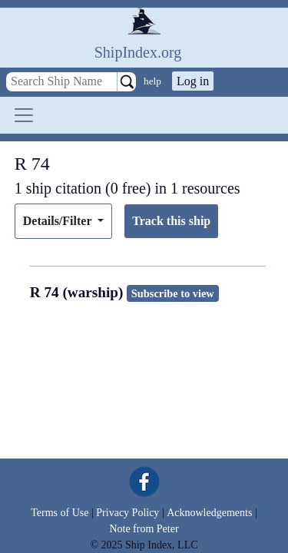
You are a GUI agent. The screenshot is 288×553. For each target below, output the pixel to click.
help (152, 81)
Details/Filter (58, 220)
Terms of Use (59, 512)
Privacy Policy (127, 512)
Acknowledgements (209, 512)
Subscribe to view (172, 293)
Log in (193, 81)
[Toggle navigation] (23, 115)
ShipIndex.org (138, 52)
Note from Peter (143, 529)
